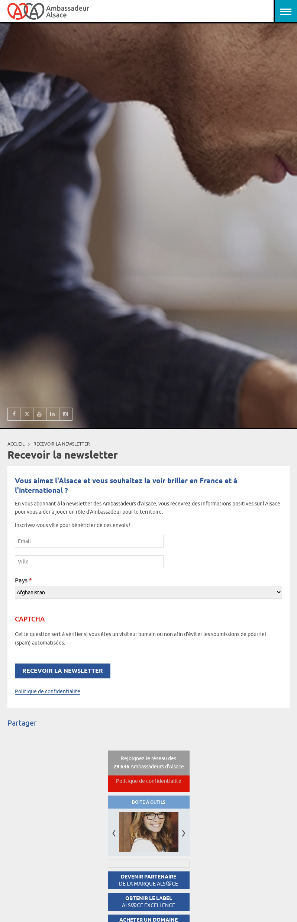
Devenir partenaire (148, 880)
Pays (23, 580)
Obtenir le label (148, 901)
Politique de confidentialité (47, 691)
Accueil (16, 444)
